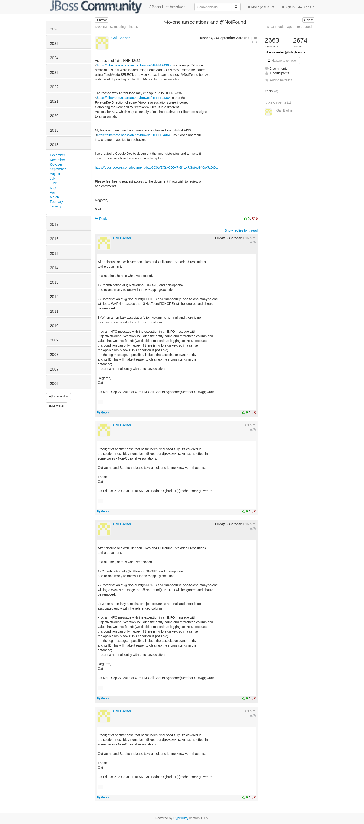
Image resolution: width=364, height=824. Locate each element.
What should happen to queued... (290, 27)
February (56, 202)
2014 (54, 268)
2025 (54, 43)
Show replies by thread (241, 230)
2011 (54, 311)
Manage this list (261, 7)
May (53, 188)
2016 (54, 239)
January (56, 206)
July (53, 178)
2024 (54, 58)
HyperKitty (180, 818)
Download (57, 405)
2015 (54, 253)
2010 (54, 326)
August (55, 174)
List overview (58, 396)
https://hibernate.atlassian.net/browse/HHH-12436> (134, 65)
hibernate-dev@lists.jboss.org (286, 52)
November (57, 160)
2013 (54, 282)
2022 (54, 87)
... (100, 402)
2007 (54, 369)
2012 (54, 297)
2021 (54, 101)
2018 (54, 145)
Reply (101, 218)
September (58, 169)
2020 (54, 116)
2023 (54, 72)
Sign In (288, 7)
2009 (54, 340)
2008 (54, 354)
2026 (54, 29)
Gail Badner (120, 38)
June (53, 183)
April (53, 192)
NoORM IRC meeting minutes (116, 27)
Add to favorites (278, 80)
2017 (54, 224)
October (56, 164)
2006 (54, 383)
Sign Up (306, 7)
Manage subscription (282, 60)
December (57, 155)
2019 (54, 130)
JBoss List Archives (117, 7)
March (54, 197)
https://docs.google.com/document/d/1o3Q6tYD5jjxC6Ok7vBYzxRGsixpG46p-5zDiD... (157, 167)
